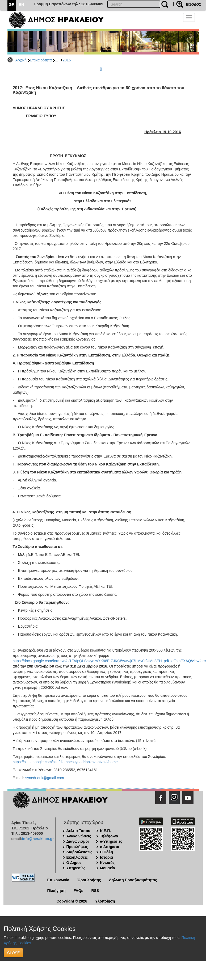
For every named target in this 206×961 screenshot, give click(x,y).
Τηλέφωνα (109, 836)
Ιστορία (106, 857)
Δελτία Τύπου (78, 831)
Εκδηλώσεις (77, 857)
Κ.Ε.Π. (105, 831)
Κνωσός (107, 863)
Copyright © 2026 (72, 901)
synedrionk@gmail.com (44, 778)
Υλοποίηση (105, 901)
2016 (66, 60)
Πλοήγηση (56, 890)
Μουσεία (107, 868)
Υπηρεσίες (75, 868)
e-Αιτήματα (109, 847)
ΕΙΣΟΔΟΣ (193, 4)
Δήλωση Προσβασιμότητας (133, 880)
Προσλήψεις (77, 847)
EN (21, 4)
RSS (95, 890)
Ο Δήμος (74, 863)
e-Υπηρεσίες (111, 841)
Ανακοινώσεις (78, 836)
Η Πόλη (106, 852)
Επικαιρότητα (41, 60)
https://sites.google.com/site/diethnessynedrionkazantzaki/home (65, 762)
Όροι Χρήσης (89, 880)
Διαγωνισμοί (77, 841)
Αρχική (21, 60)
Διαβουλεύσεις (79, 852)
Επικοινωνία (58, 880)
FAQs (78, 890)
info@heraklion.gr (38, 839)
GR (12, 4)
